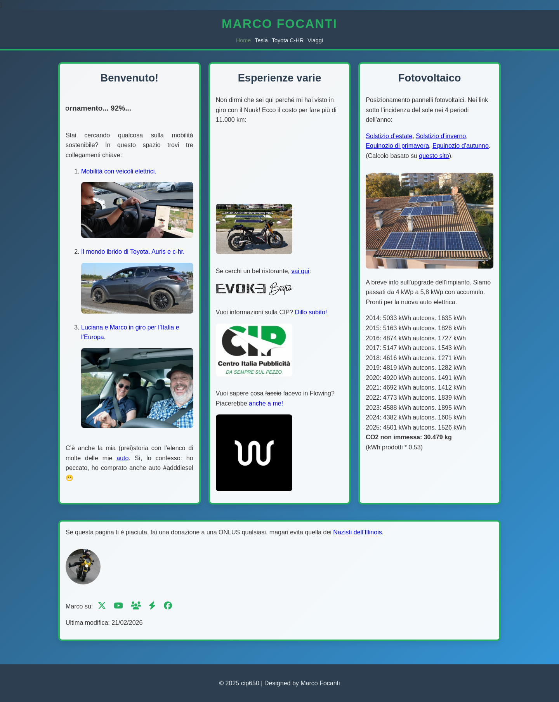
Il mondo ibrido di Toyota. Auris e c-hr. (133, 251)
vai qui (300, 271)
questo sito (434, 156)
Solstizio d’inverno (441, 136)
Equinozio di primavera (397, 145)
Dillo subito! (311, 312)
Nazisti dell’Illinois (357, 532)
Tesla (261, 40)
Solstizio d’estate (389, 136)
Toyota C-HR (288, 40)
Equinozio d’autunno (460, 145)
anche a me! (266, 403)
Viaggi (315, 40)
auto (122, 458)
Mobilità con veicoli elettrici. (118, 171)
